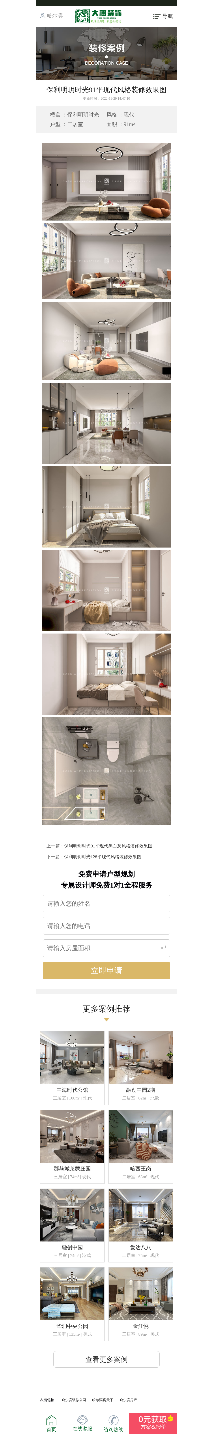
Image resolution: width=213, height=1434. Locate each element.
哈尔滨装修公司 (74, 1400)
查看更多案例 (106, 1359)
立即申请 (106, 970)
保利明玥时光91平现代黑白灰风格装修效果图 (108, 845)
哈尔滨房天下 (102, 1400)
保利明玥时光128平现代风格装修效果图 (102, 856)
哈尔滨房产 (128, 1400)
